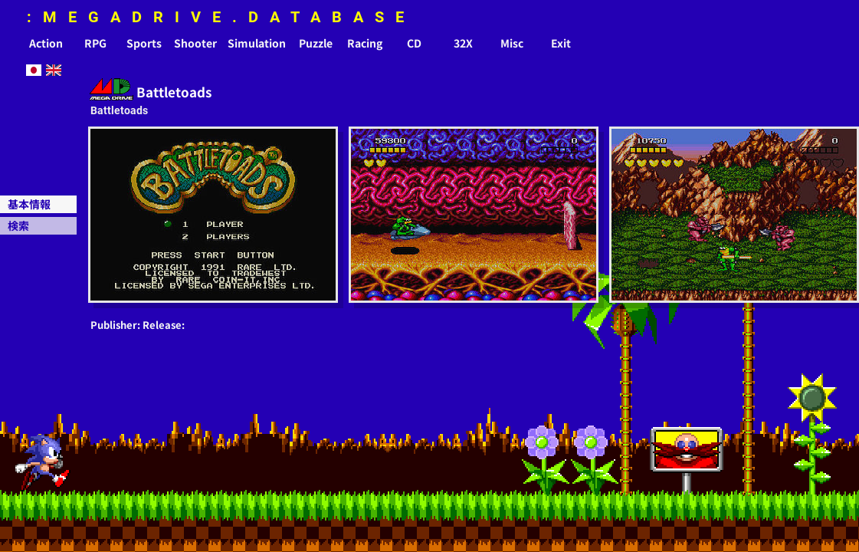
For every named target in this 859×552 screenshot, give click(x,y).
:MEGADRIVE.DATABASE (221, 17)
